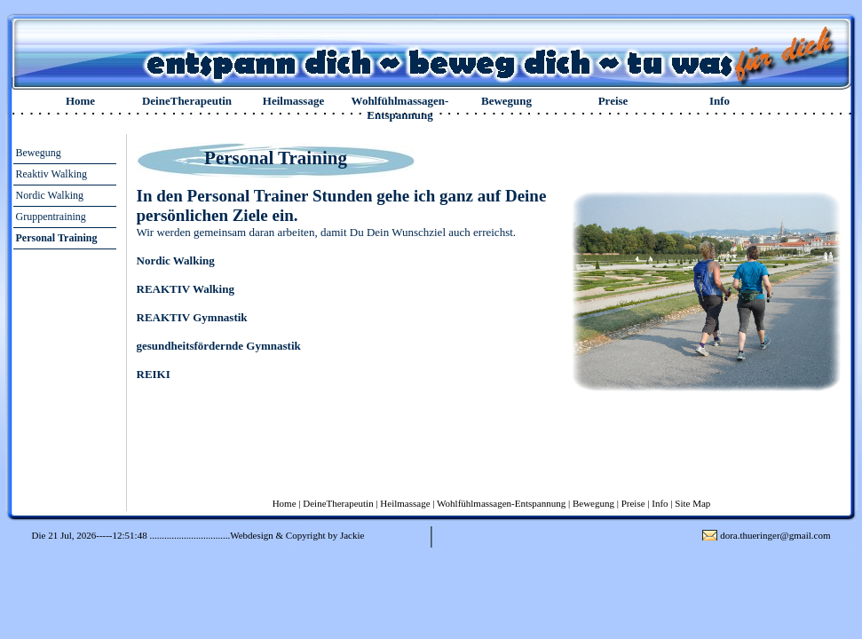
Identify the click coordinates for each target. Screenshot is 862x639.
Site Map (692, 503)
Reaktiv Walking (51, 174)
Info (719, 100)
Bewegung (506, 100)
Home (80, 100)
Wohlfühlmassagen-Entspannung (400, 108)
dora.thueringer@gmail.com (775, 535)
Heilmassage (293, 100)
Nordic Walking (49, 195)
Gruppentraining (51, 216)
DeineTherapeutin (187, 100)
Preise (613, 100)
